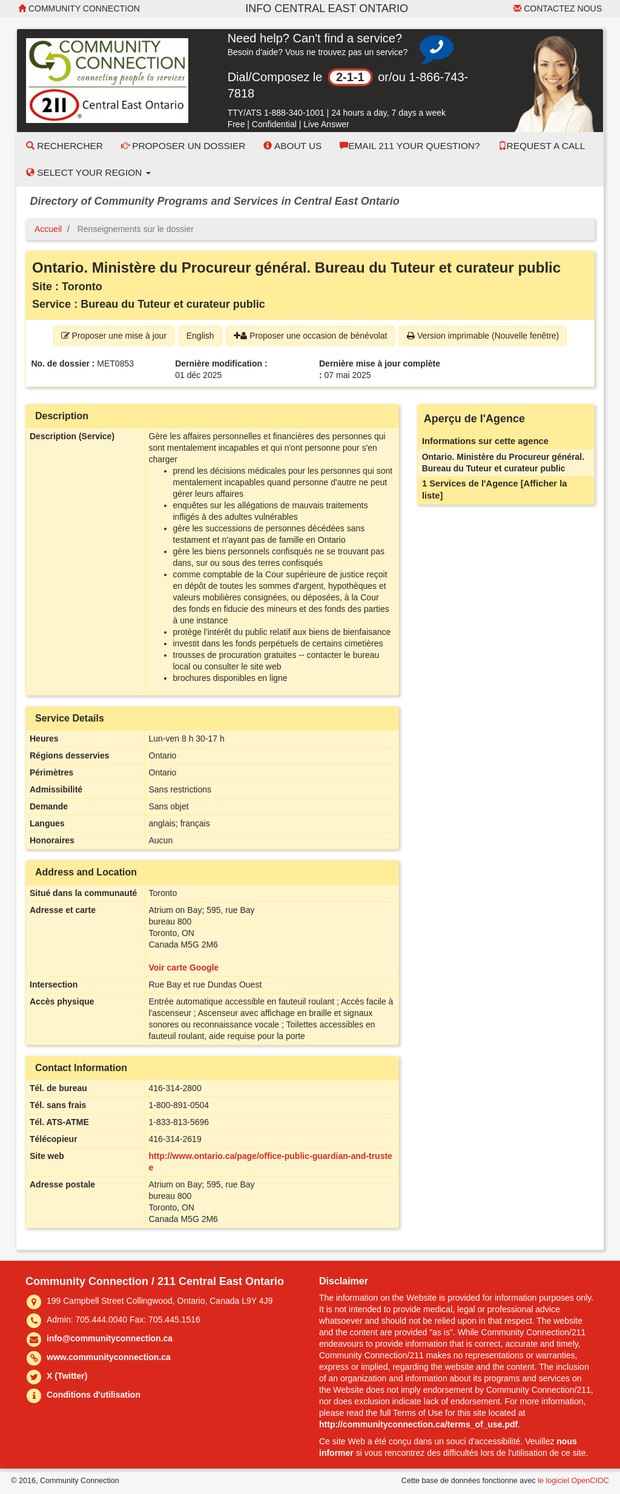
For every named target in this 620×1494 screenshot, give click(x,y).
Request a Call (541, 146)
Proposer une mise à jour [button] (114, 335)
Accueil (48, 229)
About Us (292, 146)
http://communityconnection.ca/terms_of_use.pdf (418, 1424)
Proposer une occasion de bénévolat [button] (310, 335)
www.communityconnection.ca (109, 1357)
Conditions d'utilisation (93, 1394)
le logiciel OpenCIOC (573, 1480)
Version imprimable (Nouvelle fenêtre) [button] (483, 335)
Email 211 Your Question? (410, 146)
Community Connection (79, 8)
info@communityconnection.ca (110, 1338)
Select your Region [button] (88, 172)
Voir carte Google (184, 967)
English (200, 335)
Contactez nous (557, 8)
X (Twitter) (67, 1376)
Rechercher (64, 146)
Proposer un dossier (183, 146)
